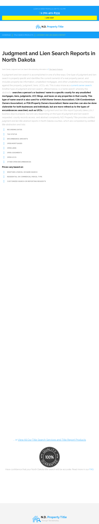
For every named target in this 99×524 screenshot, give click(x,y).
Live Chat (50, 18)
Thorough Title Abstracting (50, 520)
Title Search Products (56, 69)
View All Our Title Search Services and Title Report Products (52, 439)
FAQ (91, 469)
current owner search (81, 85)
